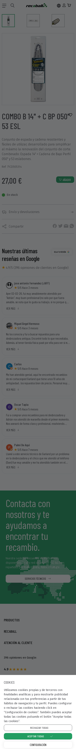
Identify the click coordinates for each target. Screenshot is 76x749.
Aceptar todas (35, 736)
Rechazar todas (39, 727)
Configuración (38, 745)
